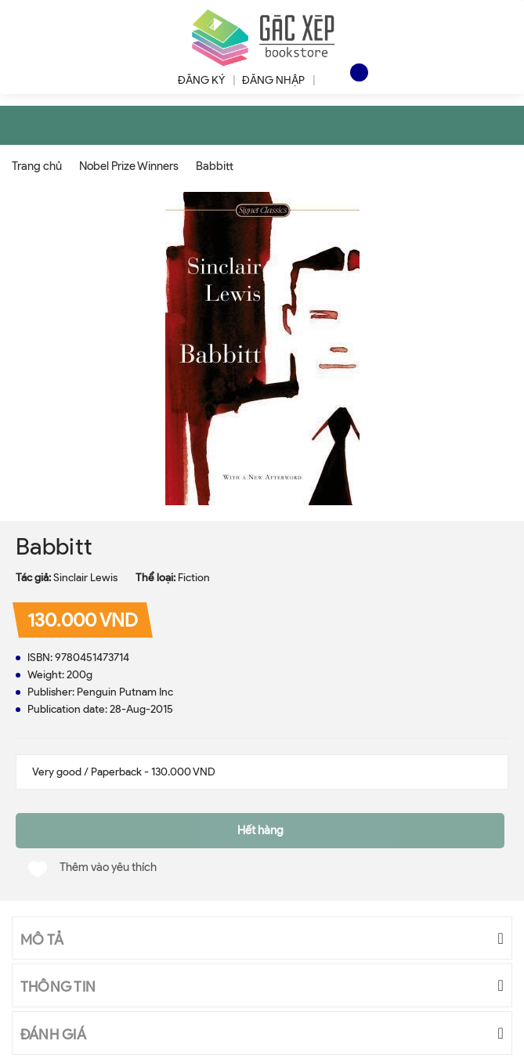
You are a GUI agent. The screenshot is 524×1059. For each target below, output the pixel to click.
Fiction (194, 577)
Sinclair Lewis (85, 577)
